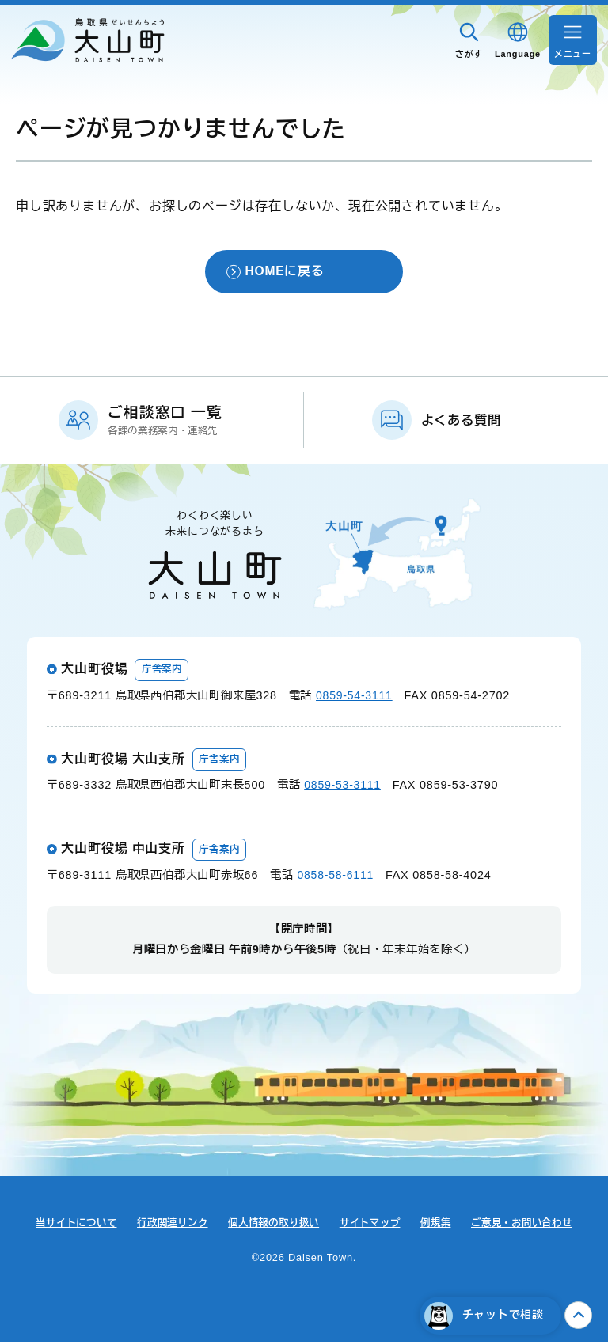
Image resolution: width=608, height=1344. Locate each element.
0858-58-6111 (336, 877)
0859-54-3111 (355, 697)
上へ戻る (578, 1315)
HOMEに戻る (284, 272)
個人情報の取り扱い (272, 1225)
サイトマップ (374, 1225)
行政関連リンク (164, 1225)
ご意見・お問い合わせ (535, 1225)
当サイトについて (61, 1225)
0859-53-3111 (343, 787)
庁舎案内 (163, 671)
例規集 (444, 1225)
